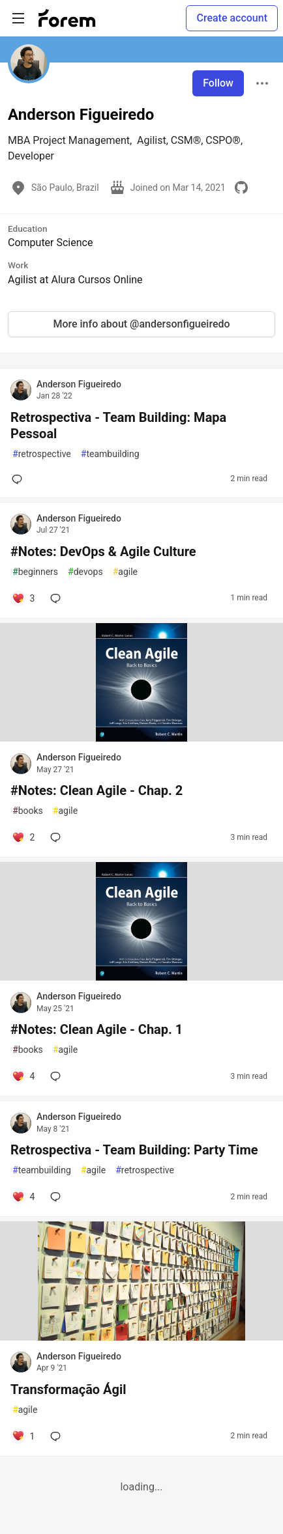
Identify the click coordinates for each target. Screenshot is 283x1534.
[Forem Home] (67, 18)
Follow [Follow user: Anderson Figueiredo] (218, 83)
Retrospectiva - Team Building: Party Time (134, 1150)
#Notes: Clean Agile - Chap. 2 (96, 790)
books (27, 811)
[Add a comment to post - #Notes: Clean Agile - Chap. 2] (23, 837)
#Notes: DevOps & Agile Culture (103, 551)
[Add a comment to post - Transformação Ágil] (23, 1436)
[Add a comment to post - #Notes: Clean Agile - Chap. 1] (23, 1076)
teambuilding (110, 454)
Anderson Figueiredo (79, 384)
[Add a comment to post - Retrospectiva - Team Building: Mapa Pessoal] (19, 479)
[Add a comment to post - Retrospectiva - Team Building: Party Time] (23, 1196)
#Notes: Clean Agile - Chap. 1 (96, 1029)
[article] (141, 738)
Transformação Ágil (68, 1389)
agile (125, 572)
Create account (231, 18)
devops (85, 572)
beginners (35, 572)
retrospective (41, 454)
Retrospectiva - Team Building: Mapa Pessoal (118, 425)
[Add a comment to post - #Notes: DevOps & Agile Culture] (23, 598)
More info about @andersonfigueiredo (141, 324)
